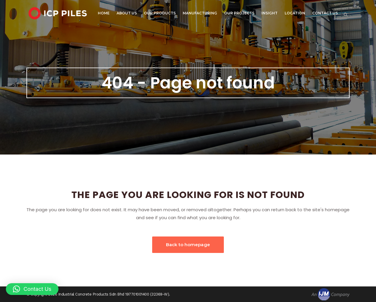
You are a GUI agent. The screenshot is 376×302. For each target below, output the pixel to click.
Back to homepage (188, 244)
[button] (32, 289)
